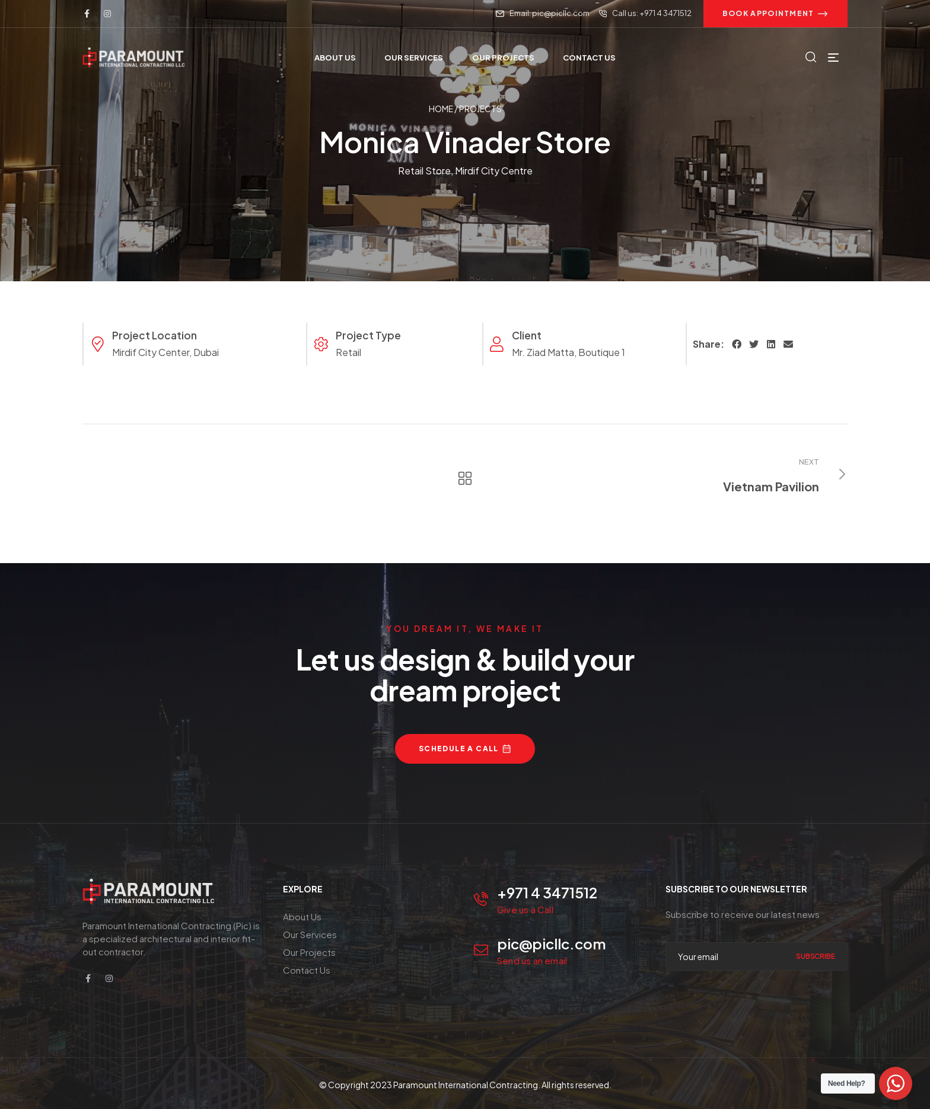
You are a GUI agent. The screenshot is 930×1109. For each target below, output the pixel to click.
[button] (775, 13)
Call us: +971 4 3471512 (652, 13)
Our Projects (309, 952)
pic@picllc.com (551, 943)
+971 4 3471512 (547, 892)
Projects (480, 109)
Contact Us (306, 969)
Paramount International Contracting (465, 1084)
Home (441, 109)
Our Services (310, 934)
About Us (302, 916)
